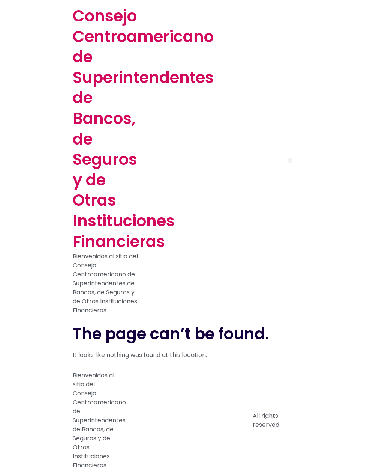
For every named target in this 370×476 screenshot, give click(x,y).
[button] (290, 160)
